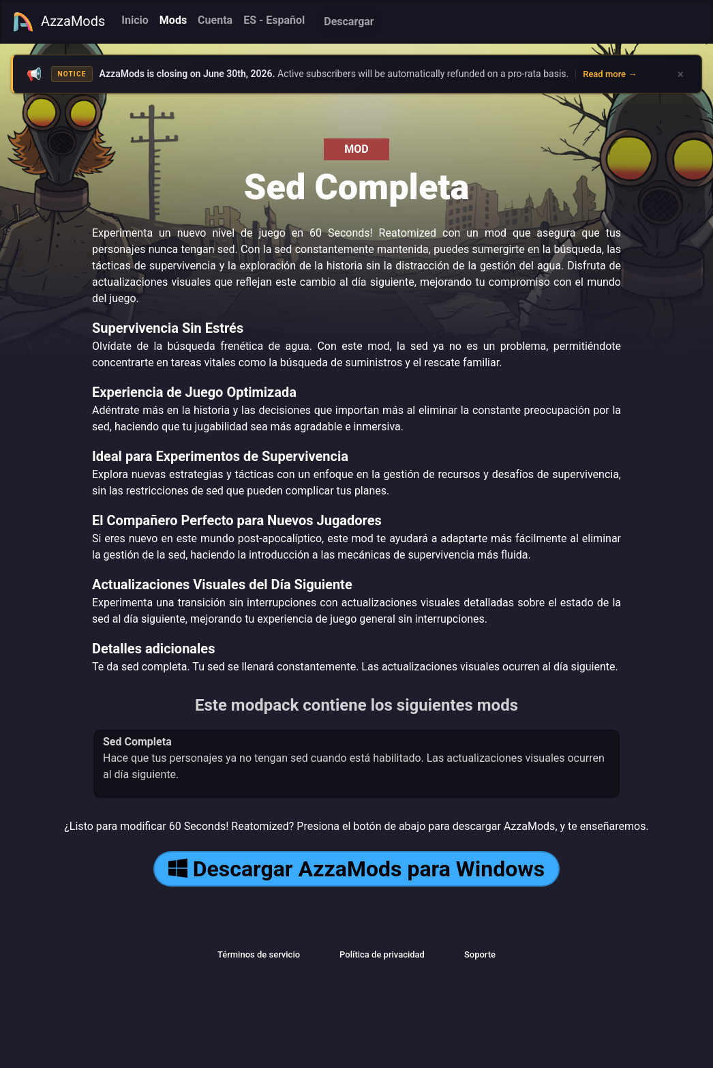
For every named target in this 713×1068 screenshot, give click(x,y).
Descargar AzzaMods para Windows (356, 869)
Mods (173, 20)
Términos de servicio (258, 954)
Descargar (349, 21)
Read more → (610, 74)
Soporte (480, 954)
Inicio (134, 20)
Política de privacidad (382, 954)
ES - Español (274, 20)
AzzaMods (58, 22)
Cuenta (215, 20)
